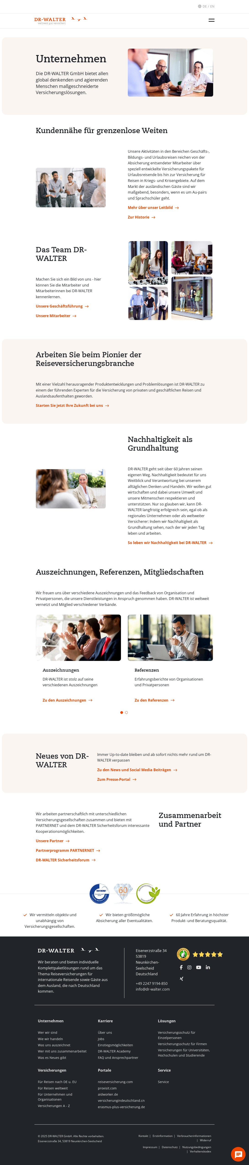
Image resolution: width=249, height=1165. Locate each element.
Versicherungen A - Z (54, 1106)
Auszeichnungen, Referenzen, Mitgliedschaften (120, 574)
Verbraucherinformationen (194, 1136)
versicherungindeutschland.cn (121, 1101)
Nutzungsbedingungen (196, 1147)
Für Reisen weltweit (53, 1088)
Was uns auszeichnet (54, 1045)
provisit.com (107, 1088)
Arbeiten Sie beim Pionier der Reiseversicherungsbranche (89, 361)
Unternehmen (71, 60)
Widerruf (205, 1140)
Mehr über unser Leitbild (150, 209)
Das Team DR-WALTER (61, 256)
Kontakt (143, 1136)
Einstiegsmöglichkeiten (115, 1045)
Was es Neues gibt (52, 1057)
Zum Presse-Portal (113, 781)
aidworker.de (108, 1094)
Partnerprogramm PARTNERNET (65, 852)
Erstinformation (163, 1136)
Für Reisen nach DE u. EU (57, 1082)
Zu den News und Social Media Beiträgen (134, 771)
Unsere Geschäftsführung (59, 307)
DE (205, 6)
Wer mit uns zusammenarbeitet (62, 1051)
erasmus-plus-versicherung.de (121, 1107)
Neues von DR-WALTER (62, 762)
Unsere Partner (49, 842)
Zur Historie (138, 218)
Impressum (150, 1147)
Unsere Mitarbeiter (53, 317)
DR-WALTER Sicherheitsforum (62, 861)
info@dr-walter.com (153, 989)
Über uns (105, 1032)
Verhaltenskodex (200, 1151)
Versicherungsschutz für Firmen (182, 1044)
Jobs (101, 1039)
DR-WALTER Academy (114, 1051)
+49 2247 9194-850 (152, 983)
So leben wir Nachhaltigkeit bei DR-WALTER (167, 544)
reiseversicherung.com (115, 1082)
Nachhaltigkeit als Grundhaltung (160, 445)
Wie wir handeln (50, 1039)
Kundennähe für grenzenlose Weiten (102, 132)
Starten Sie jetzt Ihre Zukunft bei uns (69, 407)
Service (163, 1082)
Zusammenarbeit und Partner (186, 821)
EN (212, 6)
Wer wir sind (47, 1032)
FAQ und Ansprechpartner (118, 1057)
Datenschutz (170, 1147)
